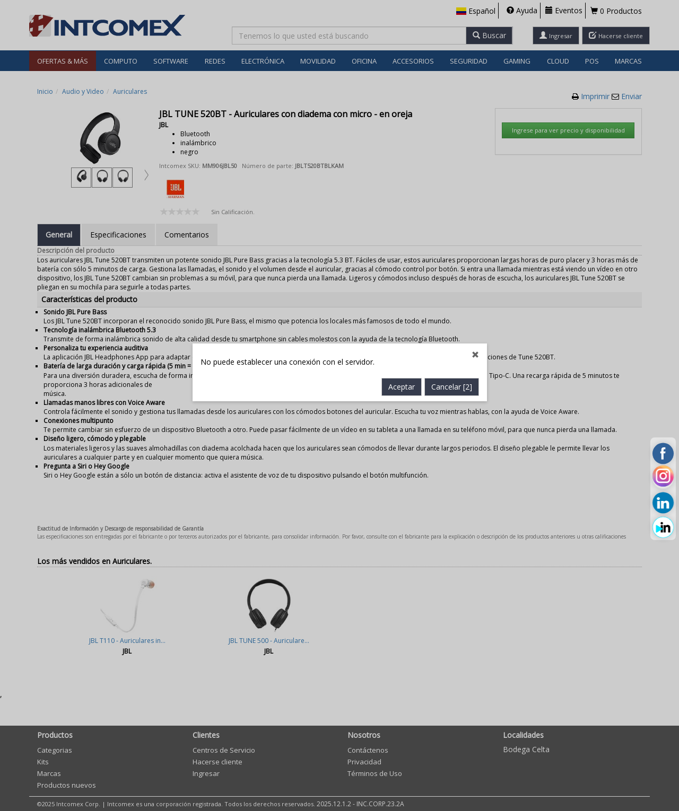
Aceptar (401, 305)
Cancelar (451, 305)
